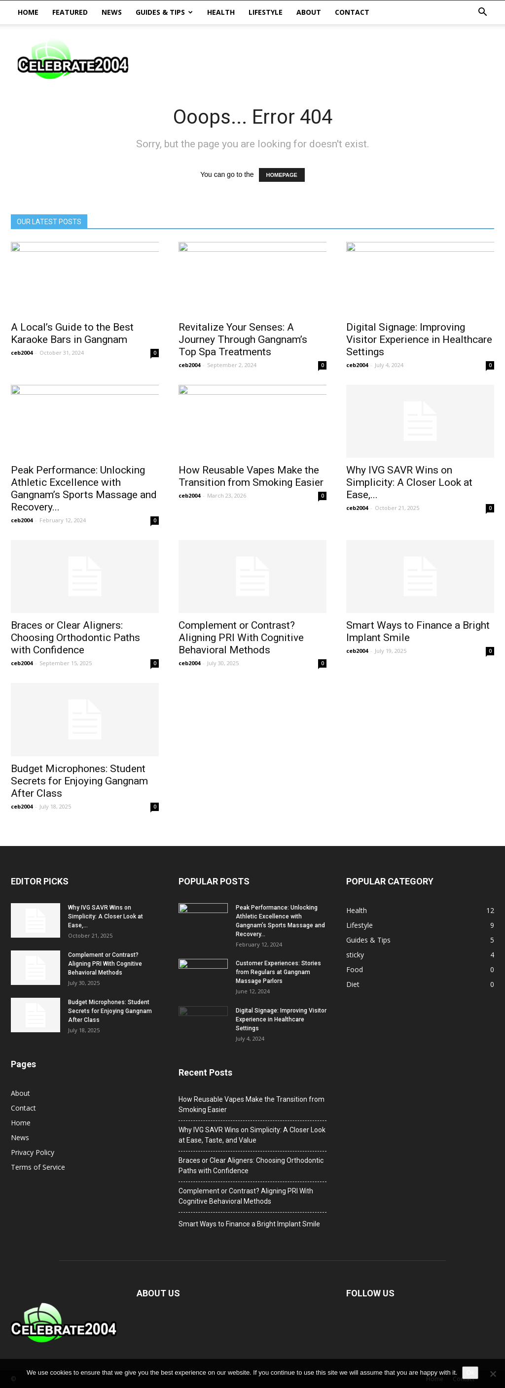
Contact (352, 12)
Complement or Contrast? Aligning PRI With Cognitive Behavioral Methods (241, 637)
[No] (493, 1374)
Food (354, 969)
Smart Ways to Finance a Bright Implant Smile (249, 1224)
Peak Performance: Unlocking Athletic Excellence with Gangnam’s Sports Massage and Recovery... (84, 488)
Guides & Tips (164, 12)
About (308, 12)
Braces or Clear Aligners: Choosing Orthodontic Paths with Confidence (75, 637)
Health (221, 12)
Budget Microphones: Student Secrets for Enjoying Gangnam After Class (79, 781)
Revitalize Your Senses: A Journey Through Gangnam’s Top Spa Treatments (243, 339)
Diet (353, 984)
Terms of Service (38, 1167)
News (112, 12)
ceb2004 (22, 352)
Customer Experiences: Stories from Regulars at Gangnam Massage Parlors (278, 972)
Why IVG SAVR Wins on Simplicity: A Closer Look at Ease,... (409, 482)
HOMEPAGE (281, 175)
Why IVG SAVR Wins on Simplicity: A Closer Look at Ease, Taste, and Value (252, 1135)
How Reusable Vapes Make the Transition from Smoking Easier (251, 476)
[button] (482, 12)
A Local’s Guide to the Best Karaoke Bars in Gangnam (72, 333)
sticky (355, 954)
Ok (470, 1372)
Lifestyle (266, 12)
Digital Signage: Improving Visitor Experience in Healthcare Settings (419, 339)
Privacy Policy (32, 1152)
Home (28, 12)
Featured (70, 12)
